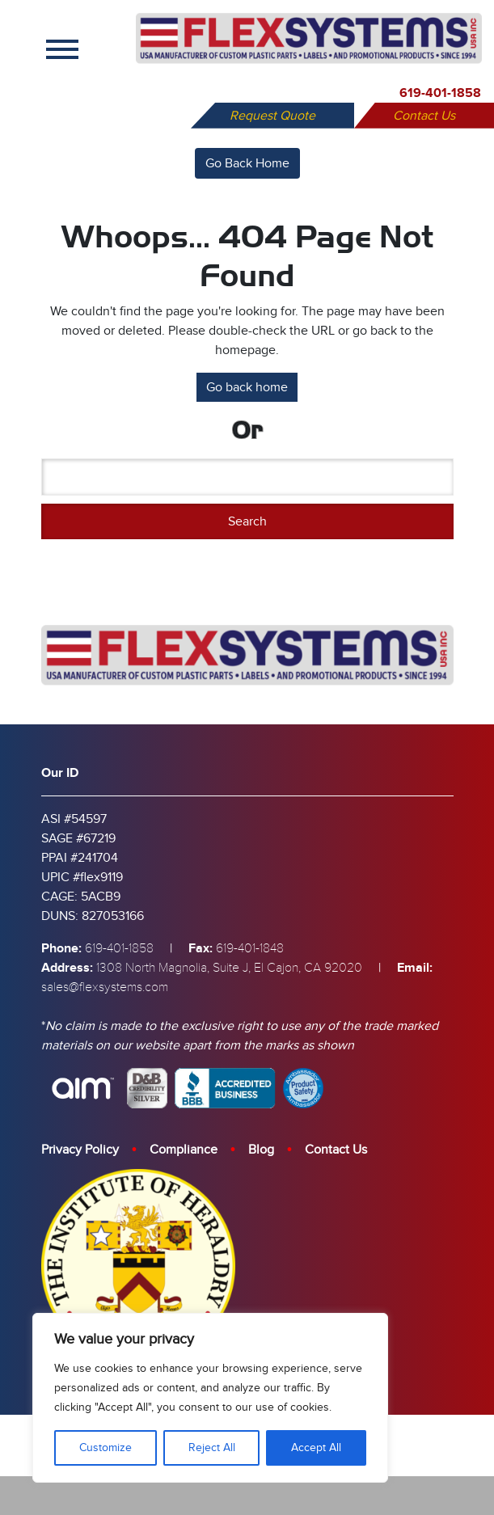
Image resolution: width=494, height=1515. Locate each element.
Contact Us (424, 116)
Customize (105, 1447)
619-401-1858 (440, 93)
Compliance (183, 1150)
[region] (210, 1398)
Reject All (211, 1447)
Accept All (316, 1447)
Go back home (247, 387)
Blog (261, 1150)
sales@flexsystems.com (104, 987)
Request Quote (272, 116)
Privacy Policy (80, 1150)
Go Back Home (247, 163)
